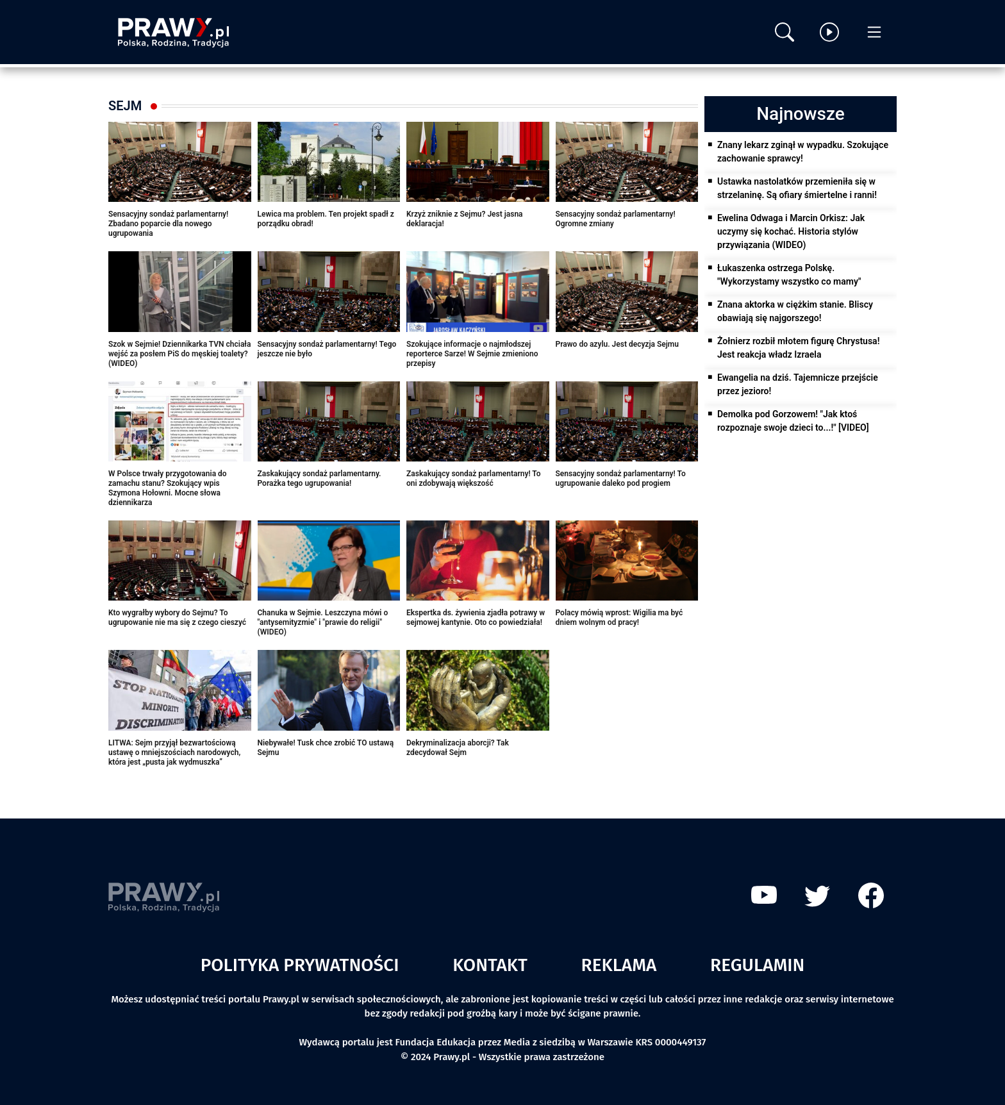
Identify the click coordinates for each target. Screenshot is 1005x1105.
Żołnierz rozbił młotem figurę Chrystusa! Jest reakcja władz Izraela (798, 348)
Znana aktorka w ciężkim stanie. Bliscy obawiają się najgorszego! (795, 311)
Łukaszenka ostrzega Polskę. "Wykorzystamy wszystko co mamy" (789, 275)
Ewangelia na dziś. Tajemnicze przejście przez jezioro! (797, 384)
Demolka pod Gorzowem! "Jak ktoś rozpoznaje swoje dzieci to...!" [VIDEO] (793, 421)
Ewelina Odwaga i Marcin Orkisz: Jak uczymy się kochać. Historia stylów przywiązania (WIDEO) (791, 231)
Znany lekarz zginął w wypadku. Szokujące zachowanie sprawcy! (802, 151)
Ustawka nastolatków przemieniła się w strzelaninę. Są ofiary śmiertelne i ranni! (797, 188)
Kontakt (490, 965)
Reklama (619, 965)
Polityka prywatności (300, 965)
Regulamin (757, 965)
